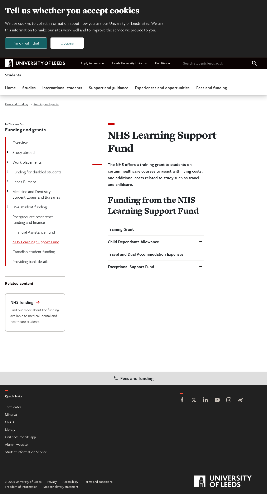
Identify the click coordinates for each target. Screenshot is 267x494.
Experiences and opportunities (162, 87)
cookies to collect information (43, 23)
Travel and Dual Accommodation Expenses (146, 254)
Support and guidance (108, 87)
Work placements (27, 162)
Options (67, 43)
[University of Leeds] (228, 481)
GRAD (9, 421)
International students (62, 87)
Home (10, 87)
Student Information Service (26, 451)
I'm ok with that (26, 43)
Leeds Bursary (24, 181)
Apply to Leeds (93, 63)
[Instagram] (228, 400)
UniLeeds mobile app (20, 436)
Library (10, 429)
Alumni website (16, 444)
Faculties (163, 63)
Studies (29, 87)
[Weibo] (240, 400)
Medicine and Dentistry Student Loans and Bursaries (36, 194)
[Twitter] (193, 400)
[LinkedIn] (205, 400)
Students (13, 75)
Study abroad (23, 152)
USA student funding (29, 207)
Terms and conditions (98, 481)
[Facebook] (182, 400)
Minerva (11, 414)
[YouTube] (217, 400)
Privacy (52, 481)
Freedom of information (21, 486)
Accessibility (70, 481)
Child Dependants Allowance (133, 241)
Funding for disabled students (37, 172)
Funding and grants (46, 104)
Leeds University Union (129, 63)
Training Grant (121, 229)
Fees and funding (211, 87)
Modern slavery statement (60, 486)
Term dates (13, 406)
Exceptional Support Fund (131, 266)
